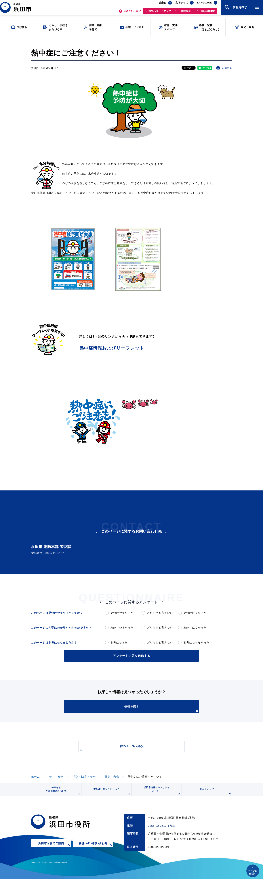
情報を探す (140, 708)
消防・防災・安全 (84, 776)
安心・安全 (56, 776)
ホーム (35, 776)
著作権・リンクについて (111, 794)
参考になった (119, 642)
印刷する (227, 68)
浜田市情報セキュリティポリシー (161, 792)
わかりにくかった (195, 627)
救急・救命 (112, 776)
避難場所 (186, 12)
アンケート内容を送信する (131, 655)
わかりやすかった (122, 627)
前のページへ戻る (127, 747)
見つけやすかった (122, 612)
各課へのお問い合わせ (96, 849)
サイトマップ (215, 794)
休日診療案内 (208, 12)
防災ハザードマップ (159, 12)
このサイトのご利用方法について (62, 792)
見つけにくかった (195, 612)
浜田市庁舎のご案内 (54, 849)
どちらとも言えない (160, 612)
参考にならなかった (196, 642)
